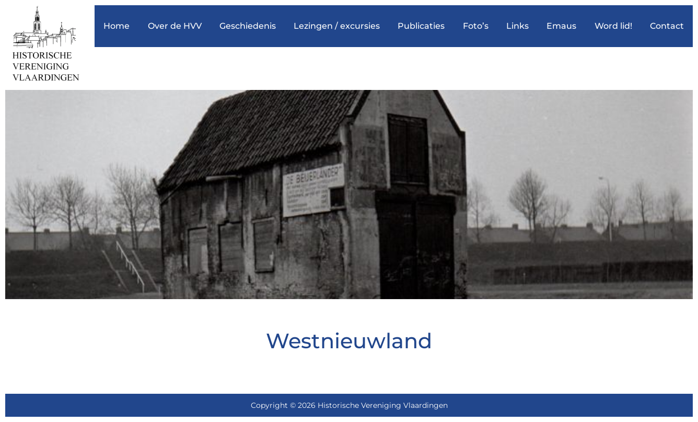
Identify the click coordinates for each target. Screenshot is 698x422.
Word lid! (613, 26)
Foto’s (475, 26)
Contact (667, 26)
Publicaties (421, 26)
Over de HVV (175, 26)
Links (517, 26)
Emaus (561, 26)
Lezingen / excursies (337, 26)
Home (116, 26)
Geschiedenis (247, 26)
